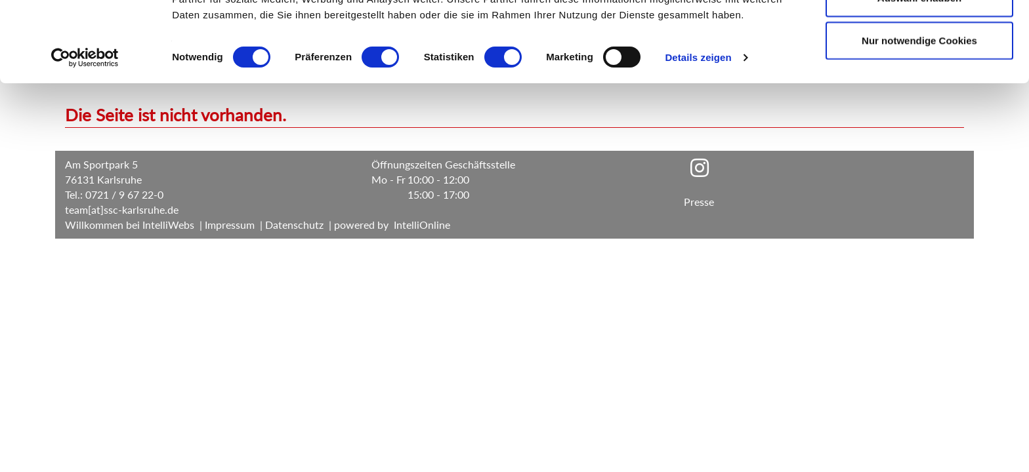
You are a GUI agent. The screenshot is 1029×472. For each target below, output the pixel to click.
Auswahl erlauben (919, 77)
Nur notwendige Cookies (919, 120)
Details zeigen (698, 137)
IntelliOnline (422, 224)
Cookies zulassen (919, 34)
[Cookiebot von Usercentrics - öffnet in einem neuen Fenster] (85, 138)
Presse (699, 201)
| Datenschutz (289, 224)
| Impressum (226, 224)
